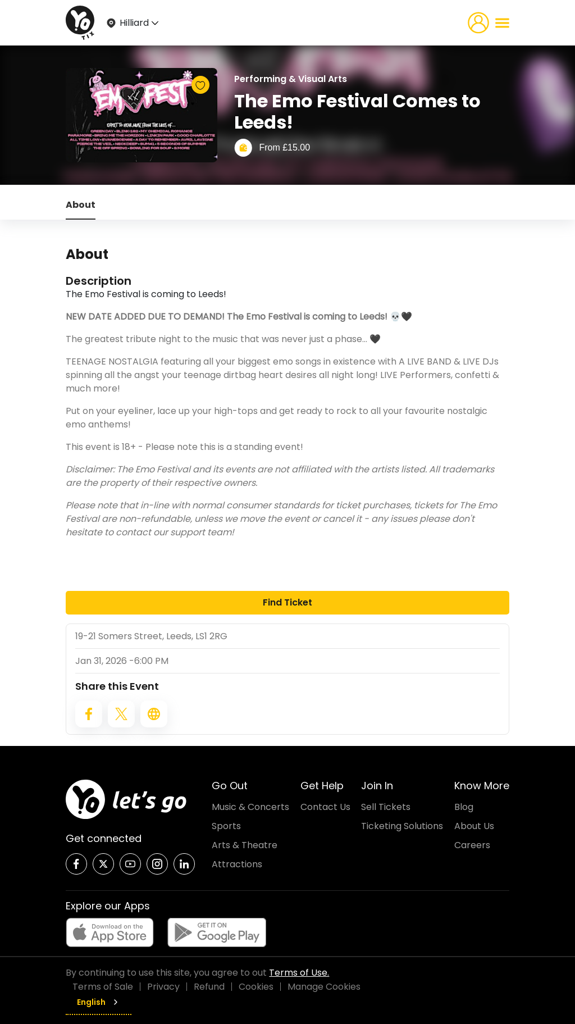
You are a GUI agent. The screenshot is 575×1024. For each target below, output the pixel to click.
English (98, 1002)
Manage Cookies (324, 986)
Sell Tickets (385, 806)
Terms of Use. (299, 972)
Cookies (256, 986)
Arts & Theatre (244, 845)
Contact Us (325, 806)
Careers (472, 845)
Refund (209, 986)
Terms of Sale (102, 986)
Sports (226, 826)
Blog (463, 806)
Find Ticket (287, 602)
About (80, 204)
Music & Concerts (250, 806)
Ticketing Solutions (402, 826)
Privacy (163, 986)
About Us (474, 826)
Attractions (237, 864)
